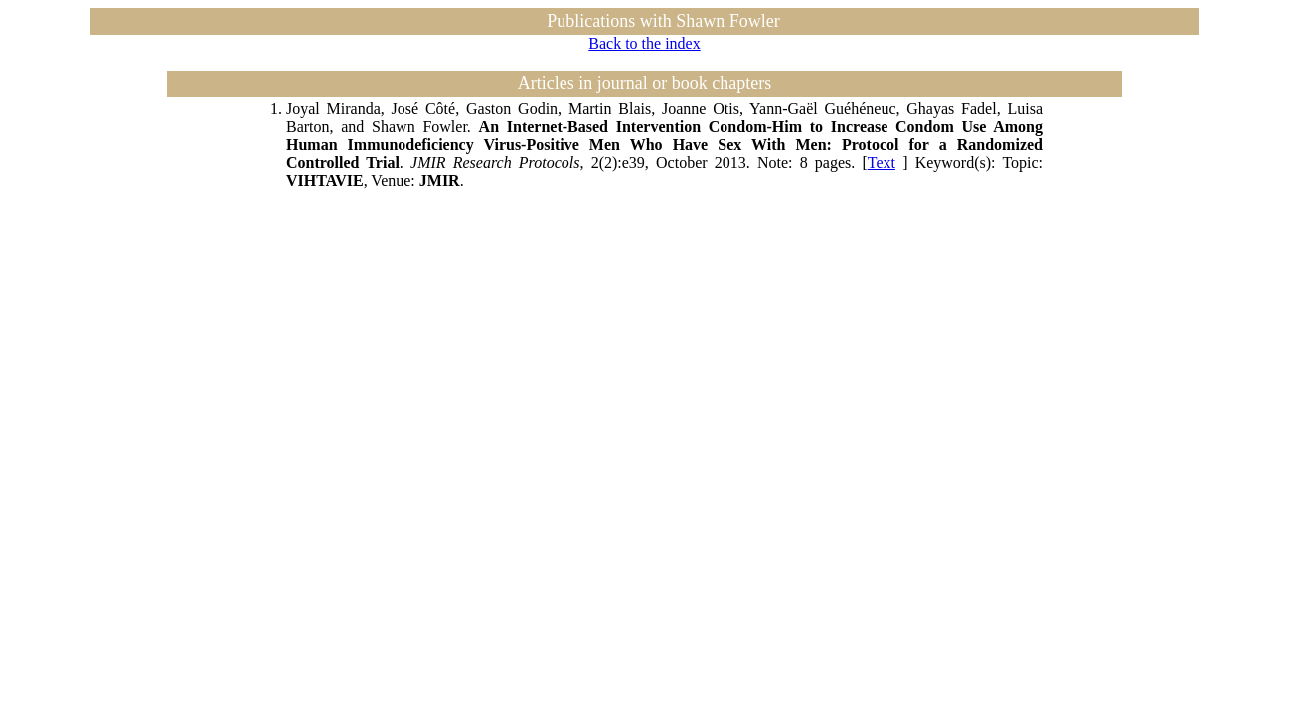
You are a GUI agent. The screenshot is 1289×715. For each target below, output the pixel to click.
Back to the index (644, 43)
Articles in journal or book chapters (644, 83)
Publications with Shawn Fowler (663, 21)
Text (881, 162)
